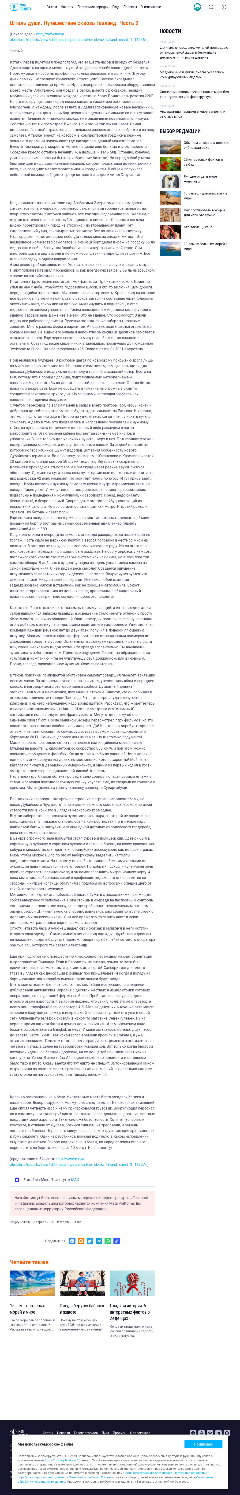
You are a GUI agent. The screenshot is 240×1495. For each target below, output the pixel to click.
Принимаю (203, 1444)
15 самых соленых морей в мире (27, 1309)
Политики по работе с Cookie (90, 1477)
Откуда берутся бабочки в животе (77, 1309)
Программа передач (92, 7)
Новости (67, 7)
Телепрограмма (86, 1433)
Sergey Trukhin (20, 1222)
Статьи (52, 7)
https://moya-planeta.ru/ (61, 1460)
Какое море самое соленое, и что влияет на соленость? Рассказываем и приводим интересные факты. (32, 1325)
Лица (116, 7)
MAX (75, 1179)
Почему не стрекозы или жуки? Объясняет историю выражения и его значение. (81, 1325)
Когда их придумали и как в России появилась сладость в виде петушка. (132, 1331)
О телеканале (151, 7)
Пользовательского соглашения (148, 1473)
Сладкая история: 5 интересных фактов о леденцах (130, 1312)
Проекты (130, 7)
